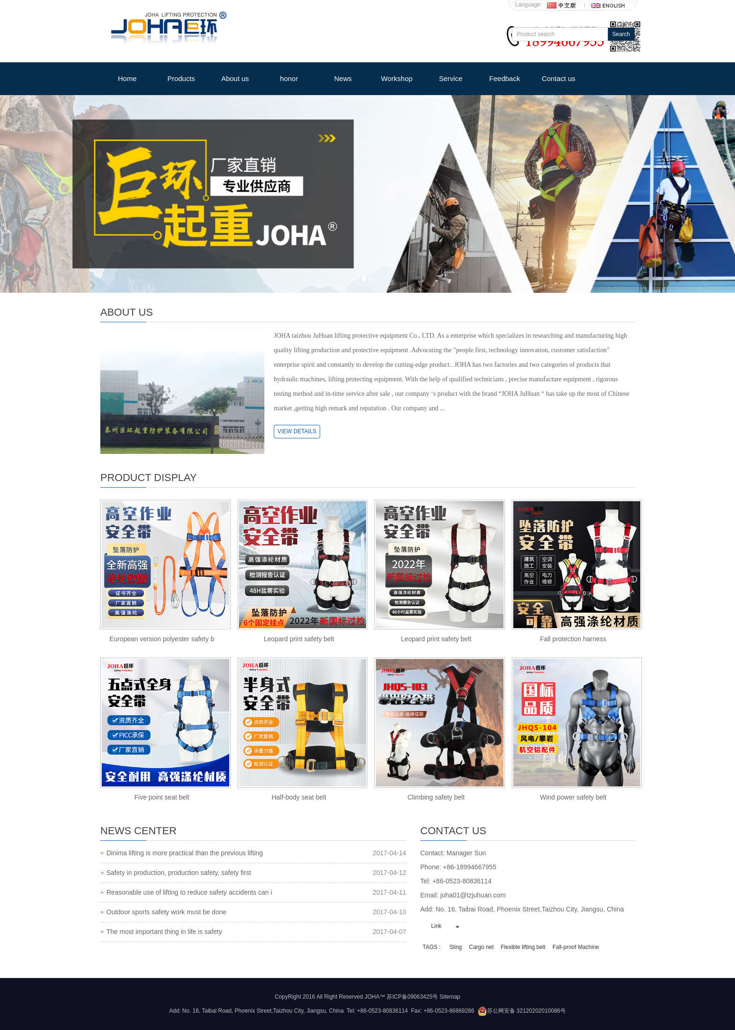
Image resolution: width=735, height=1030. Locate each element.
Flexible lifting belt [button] (523, 947)
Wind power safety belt (573, 797)
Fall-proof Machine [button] (576, 947)
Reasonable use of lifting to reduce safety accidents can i (189, 892)
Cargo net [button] (481, 947)
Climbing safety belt (436, 797)
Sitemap (450, 996)
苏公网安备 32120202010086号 (522, 1011)
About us (235, 78)
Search (621, 34)
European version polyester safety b (162, 639)
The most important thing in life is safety (164, 931)
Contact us (559, 78)
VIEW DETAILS (297, 431)
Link (436, 926)
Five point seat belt (161, 797)
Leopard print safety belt (299, 639)
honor (289, 78)
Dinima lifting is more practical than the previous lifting (184, 853)
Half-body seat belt (298, 797)
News (343, 78)
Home (127, 78)
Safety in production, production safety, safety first (178, 872)
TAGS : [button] (432, 947)
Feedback (504, 78)
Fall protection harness (573, 639)
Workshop (396, 78)
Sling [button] (456, 947)
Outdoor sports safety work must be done (166, 912)
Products (181, 78)
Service (450, 78)
